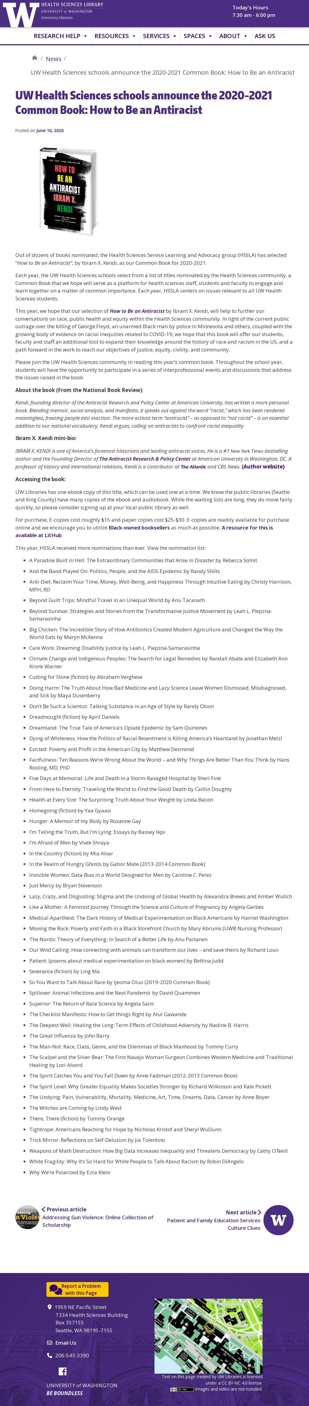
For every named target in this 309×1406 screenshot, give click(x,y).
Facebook (65, 1370)
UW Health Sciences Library (34, 56)
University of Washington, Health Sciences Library (80, 13)
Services (160, 36)
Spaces (198, 36)
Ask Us (265, 36)
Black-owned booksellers (139, 527)
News (54, 59)
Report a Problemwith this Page (81, 1289)
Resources (115, 36)
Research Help (61, 36)
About (233, 36)
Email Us (65, 1342)
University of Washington (22, 13)
